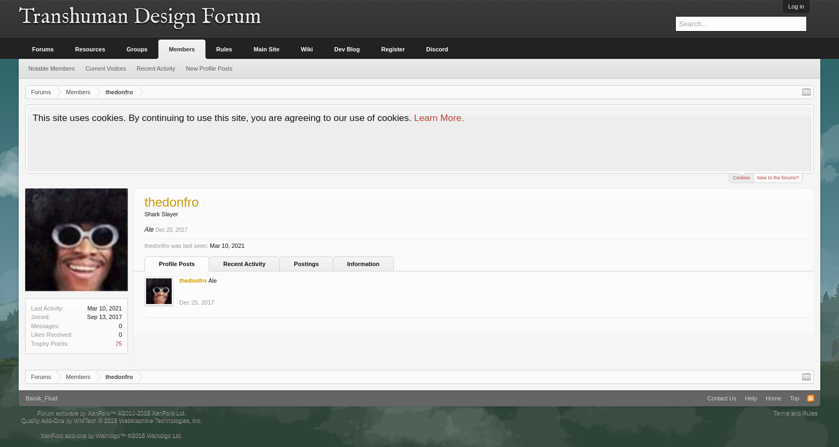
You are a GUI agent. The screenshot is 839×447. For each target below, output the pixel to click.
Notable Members (51, 68)
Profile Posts (177, 264)
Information (363, 264)
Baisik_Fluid (41, 398)
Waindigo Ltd (164, 435)
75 (119, 343)
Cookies (741, 176)
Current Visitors (106, 68)
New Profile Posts (209, 68)
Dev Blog (347, 49)
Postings (306, 264)
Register (393, 49)
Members (182, 49)
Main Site (266, 49)
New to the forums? (778, 177)
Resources (90, 49)
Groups (137, 49)
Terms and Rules (795, 413)
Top (794, 398)
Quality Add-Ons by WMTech (111, 420)
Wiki (307, 49)
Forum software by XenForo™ (111, 413)
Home (773, 398)
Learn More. (439, 117)
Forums (43, 49)
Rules (224, 49)
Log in (796, 6)
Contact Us (721, 398)
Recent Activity (244, 264)
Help (751, 398)
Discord (437, 49)
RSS (810, 398)
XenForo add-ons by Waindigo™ (83, 435)
